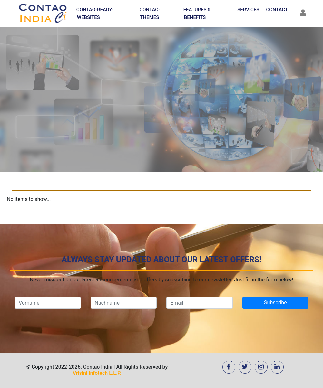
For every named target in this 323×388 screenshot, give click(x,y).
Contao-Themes (149, 13)
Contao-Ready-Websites (94, 13)
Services (248, 10)
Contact (277, 10)
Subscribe (275, 302)
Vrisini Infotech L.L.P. (97, 373)
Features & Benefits (197, 13)
